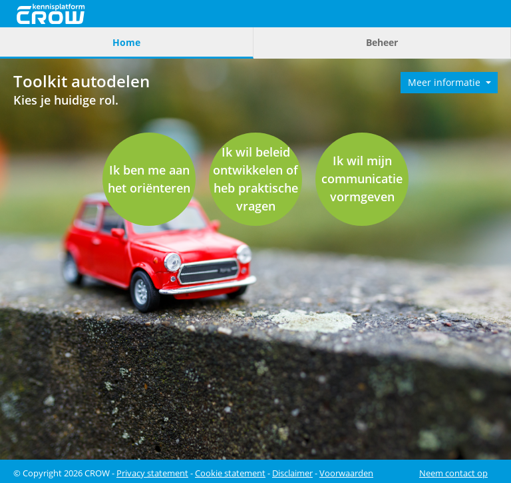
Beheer (382, 42)
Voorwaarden (346, 473)
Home (126, 42)
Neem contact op (453, 473)
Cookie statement (230, 473)
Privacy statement (152, 473)
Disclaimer (292, 473)
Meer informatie (445, 82)
